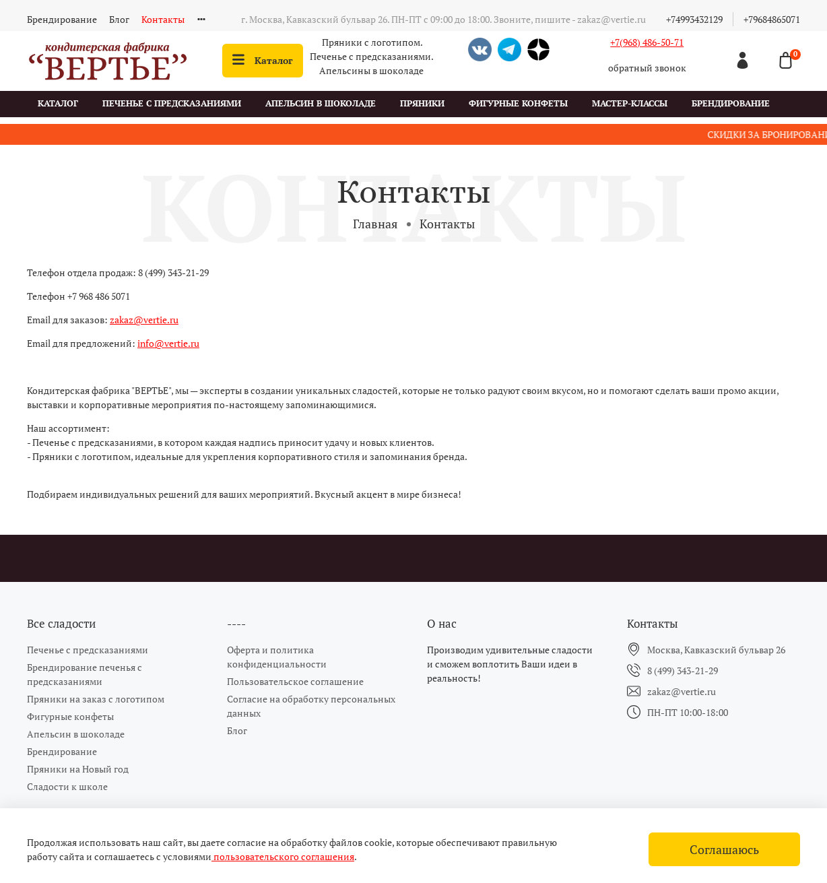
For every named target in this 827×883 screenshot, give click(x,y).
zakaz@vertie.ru (144, 319)
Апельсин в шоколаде (320, 103)
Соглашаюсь (724, 849)
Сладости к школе (67, 786)
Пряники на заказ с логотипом (95, 698)
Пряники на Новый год (78, 768)
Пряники (422, 103)
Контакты (163, 19)
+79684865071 (771, 19)
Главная (375, 224)
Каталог (262, 60)
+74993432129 (694, 19)
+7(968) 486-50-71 (647, 42)
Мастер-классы (629, 103)
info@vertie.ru (168, 343)
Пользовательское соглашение (295, 681)
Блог (119, 19)
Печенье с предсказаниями (171, 103)
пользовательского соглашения (282, 856)
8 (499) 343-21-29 (682, 670)
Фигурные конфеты (518, 103)
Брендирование (62, 19)
